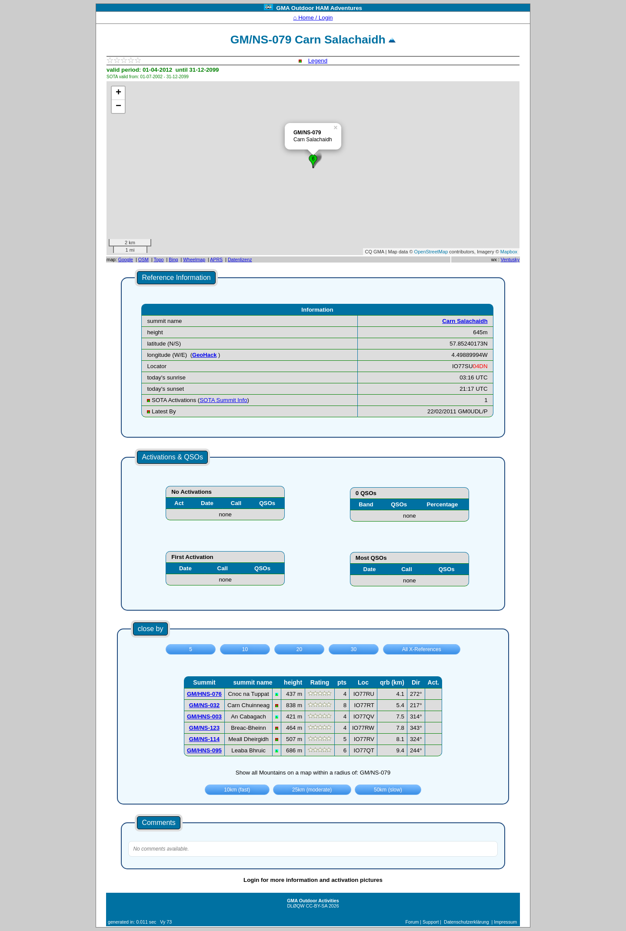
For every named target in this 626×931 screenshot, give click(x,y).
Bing (173, 259)
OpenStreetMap (431, 251)
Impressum (505, 921)
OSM (143, 259)
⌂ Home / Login (313, 17)
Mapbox (508, 251)
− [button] (118, 106)
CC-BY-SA (316, 905)
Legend (317, 60)
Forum (412, 921)
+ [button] (118, 93)
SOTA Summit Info (223, 400)
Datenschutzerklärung (466, 921)
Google (125, 259)
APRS (216, 259)
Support (431, 921)
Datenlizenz (240, 259)
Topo (158, 259)
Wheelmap (194, 259)
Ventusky (510, 259)
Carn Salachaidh (464, 321)
